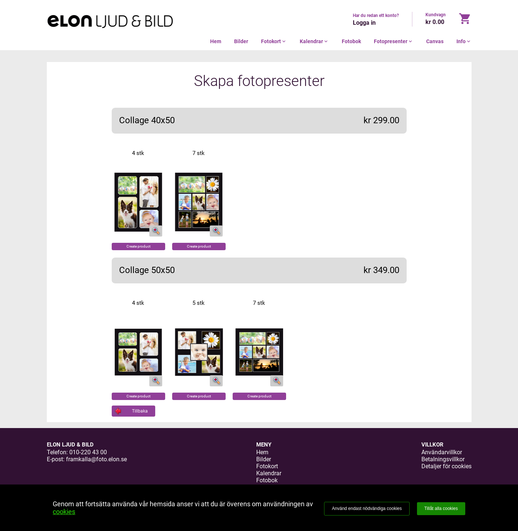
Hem (215, 41)
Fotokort (274, 41)
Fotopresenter (393, 41)
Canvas (435, 41)
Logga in (364, 22)
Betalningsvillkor (443, 459)
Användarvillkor (441, 452)
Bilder (241, 41)
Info (464, 41)
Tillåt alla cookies (441, 508)
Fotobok (351, 41)
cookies (64, 512)
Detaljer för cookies (446, 466)
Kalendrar (314, 41)
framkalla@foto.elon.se (96, 459)
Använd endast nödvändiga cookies (366, 508)
